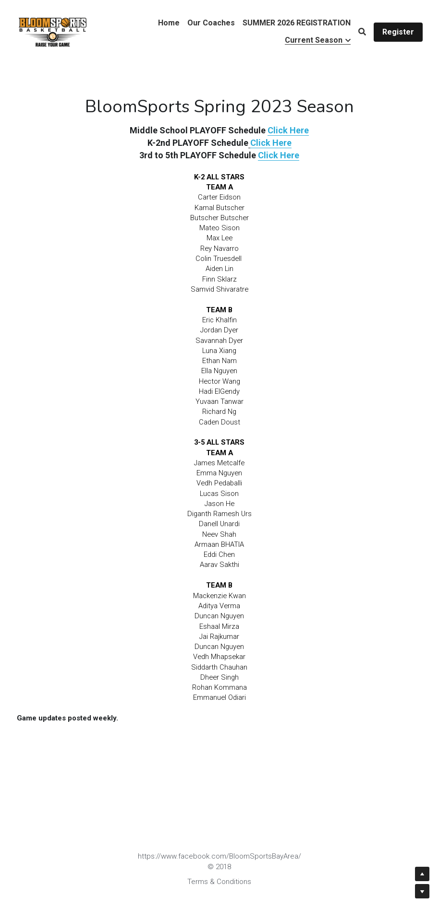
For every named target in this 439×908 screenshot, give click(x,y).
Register (398, 31)
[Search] (362, 32)
